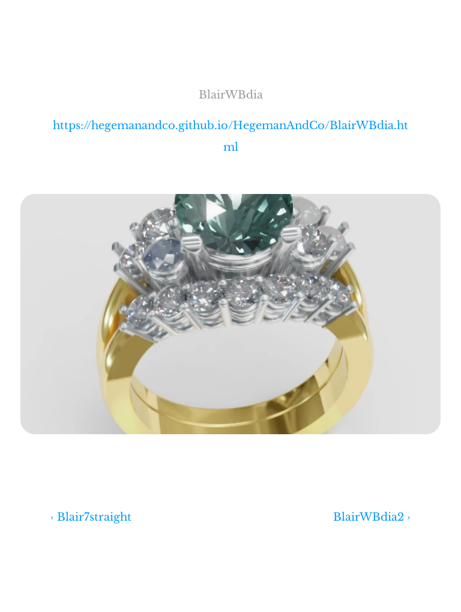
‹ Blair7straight (90, 517)
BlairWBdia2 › (372, 517)
